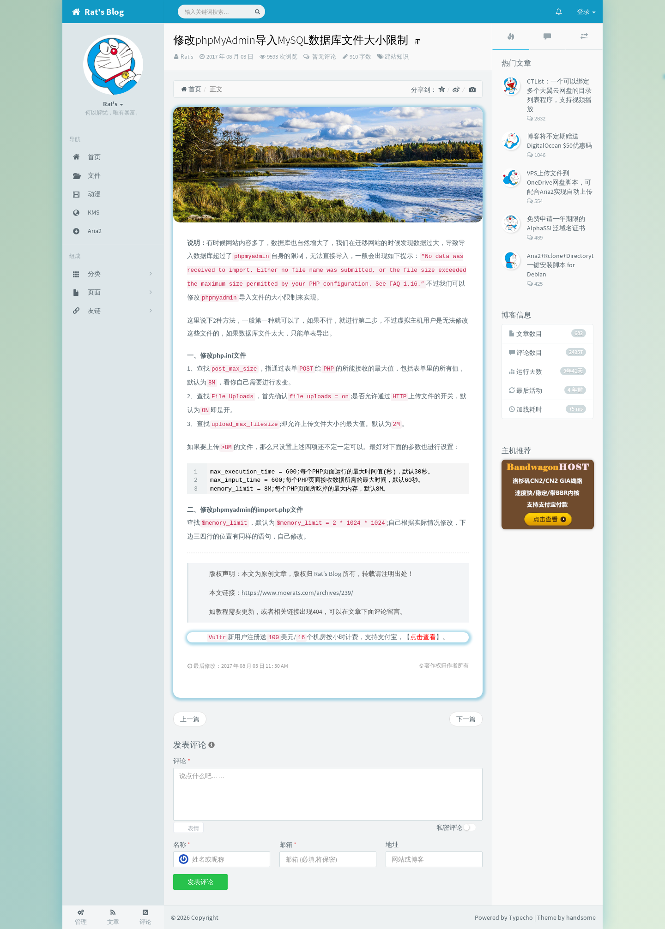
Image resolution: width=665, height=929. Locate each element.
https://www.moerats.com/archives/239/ (297, 592)
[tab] (510, 36)
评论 (181, 761)
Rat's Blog (327, 573)
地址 (392, 844)
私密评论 (449, 827)
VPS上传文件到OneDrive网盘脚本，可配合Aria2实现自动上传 (559, 182)
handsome (581, 917)
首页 (191, 89)
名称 (181, 844)
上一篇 (190, 719)
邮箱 (287, 844)
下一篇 (466, 719)
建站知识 (397, 56)
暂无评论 (323, 56)
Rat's (187, 56)
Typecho (521, 917)
